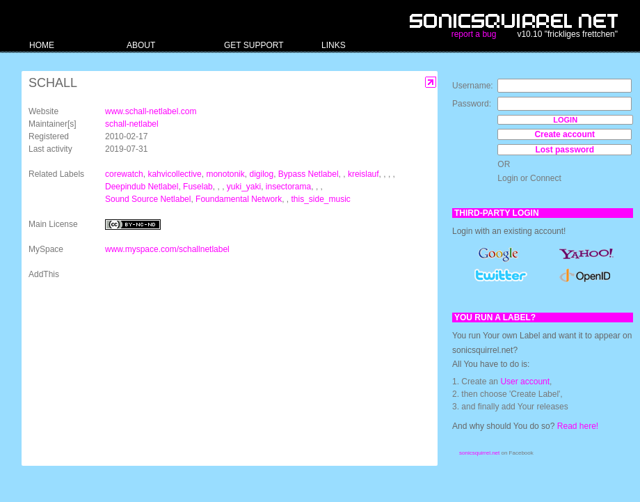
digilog (261, 174)
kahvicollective (174, 174)
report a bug (474, 34)
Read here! (577, 426)
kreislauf (363, 174)
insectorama (288, 186)
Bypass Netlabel (308, 174)
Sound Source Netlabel (148, 199)
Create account (564, 134)
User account (525, 381)
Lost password (564, 150)
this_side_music (321, 199)
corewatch (124, 174)
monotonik (225, 174)
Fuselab (198, 186)
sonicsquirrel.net (479, 453)
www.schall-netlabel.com (150, 111)
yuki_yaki (244, 186)
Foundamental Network (238, 199)
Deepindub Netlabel (141, 186)
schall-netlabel (132, 124)
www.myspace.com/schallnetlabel (167, 249)
